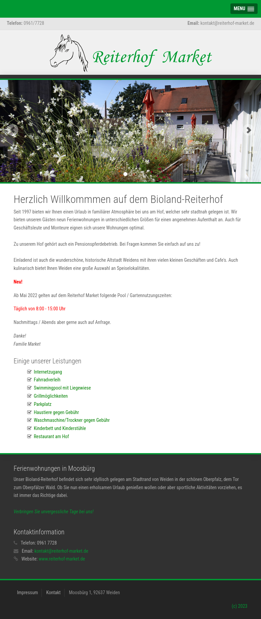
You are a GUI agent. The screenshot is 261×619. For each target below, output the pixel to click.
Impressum (27, 592)
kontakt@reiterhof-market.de (61, 551)
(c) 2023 (239, 606)
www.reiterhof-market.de (62, 559)
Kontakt (53, 592)
